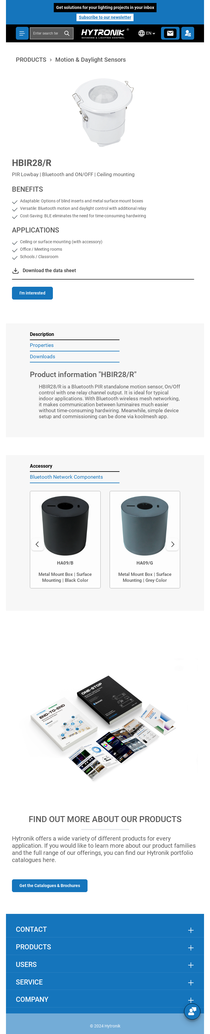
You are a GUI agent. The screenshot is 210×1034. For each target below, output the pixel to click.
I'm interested (32, 293)
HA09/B (65, 563)
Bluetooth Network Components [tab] (66, 477)
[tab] (74, 334)
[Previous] (37, 544)
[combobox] (45, 33)
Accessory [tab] (41, 466)
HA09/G (145, 563)
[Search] (67, 33)
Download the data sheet (49, 270)
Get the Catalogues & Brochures (49, 885)
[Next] (172, 544)
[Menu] (22, 33)
